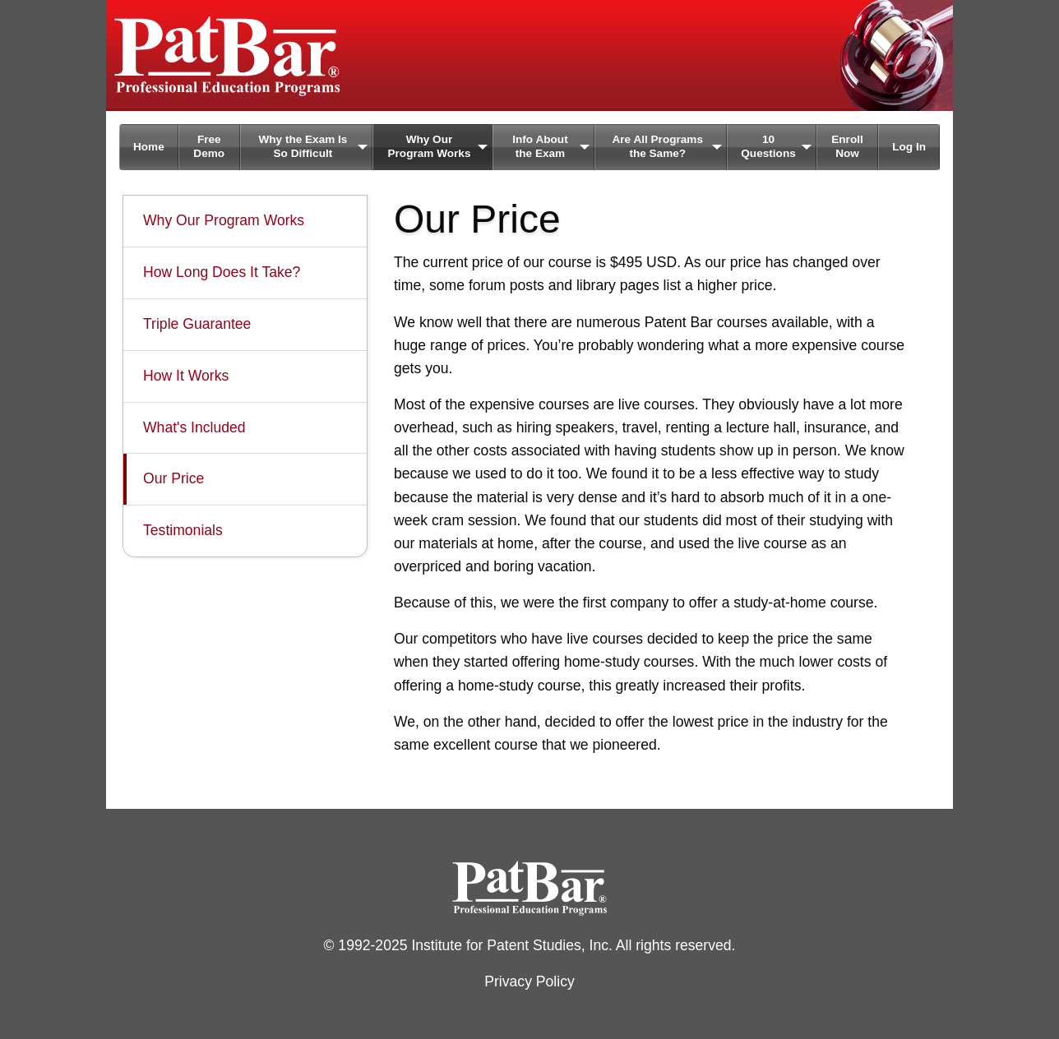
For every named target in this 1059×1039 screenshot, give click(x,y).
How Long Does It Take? (221, 272)
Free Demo (208, 146)
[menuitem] (148, 147)
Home (148, 147)
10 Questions (768, 146)
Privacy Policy (529, 981)
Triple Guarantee (197, 324)
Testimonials (183, 530)
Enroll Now (847, 146)
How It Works (186, 375)
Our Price (173, 478)
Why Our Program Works (428, 146)
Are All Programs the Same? (657, 146)
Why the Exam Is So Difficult (302, 146)
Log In (909, 147)
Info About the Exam (539, 146)
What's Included (194, 427)
